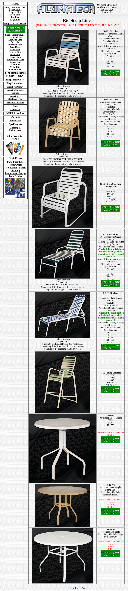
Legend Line (15, 12)
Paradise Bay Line (15, 59)
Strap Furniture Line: (15, 7)
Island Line (15, 47)
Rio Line (15, 17)
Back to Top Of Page (77, 588)
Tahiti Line (15, 64)
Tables (15, 106)
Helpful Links (15, 158)
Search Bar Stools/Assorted (15, 97)
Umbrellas (15, 109)
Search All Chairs (15, 87)
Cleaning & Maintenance (15, 129)
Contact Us (107, 12)
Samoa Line (15, 62)
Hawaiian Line (15, 45)
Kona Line (15, 49)
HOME (15, 4)
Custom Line (15, 69)
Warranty (15, 117)
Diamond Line (15, 40)
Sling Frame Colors (15, 83)
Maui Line (15, 15)
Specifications (15, 124)
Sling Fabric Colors (15, 80)
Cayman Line (15, 37)
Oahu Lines (15, 57)
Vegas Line (15, 19)
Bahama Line (15, 10)
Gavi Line (15, 42)
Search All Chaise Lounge (15, 91)
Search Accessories (15, 102)
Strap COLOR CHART (15, 23)
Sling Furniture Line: (15, 35)
